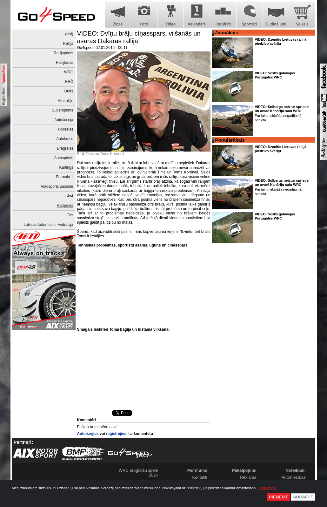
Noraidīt (303, 497)
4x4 (70, 196)
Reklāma (248, 477)
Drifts (68, 91)
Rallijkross (64, 62)
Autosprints (63, 158)
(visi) (69, 34)
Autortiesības (294, 477)
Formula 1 (64, 177)
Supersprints (62, 110)
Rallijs (68, 43)
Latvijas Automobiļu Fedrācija (48, 224)
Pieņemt (278, 497)
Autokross (64, 139)
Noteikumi (296, 470)
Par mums (197, 470)
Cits (70, 215)
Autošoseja (63, 120)
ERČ (69, 81)
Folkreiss (65, 129)
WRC (68, 72)
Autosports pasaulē (57, 186)
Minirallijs (65, 100)
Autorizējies (88, 433)
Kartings (66, 167)
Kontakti (199, 477)
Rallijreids (65, 205)
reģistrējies (116, 433)
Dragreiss (65, 148)
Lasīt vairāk (267, 488)
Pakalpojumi (244, 470)
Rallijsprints (63, 53)
